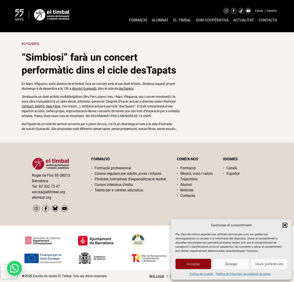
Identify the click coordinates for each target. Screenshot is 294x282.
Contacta (268, 20)
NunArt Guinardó (84, 88)
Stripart (28, 106)
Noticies (186, 190)
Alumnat (160, 20)
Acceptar (193, 264)
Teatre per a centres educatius (119, 190)
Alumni (186, 184)
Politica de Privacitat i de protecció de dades (243, 274)
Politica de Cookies (201, 274)
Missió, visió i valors (196, 173)
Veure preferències (269, 264)
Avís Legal (156, 276)
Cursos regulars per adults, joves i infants (128, 173)
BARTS (40, 106)
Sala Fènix (53, 106)
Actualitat (243, 20)
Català (259, 10)
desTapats (126, 88)
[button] (285, 225)
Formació (138, 20)
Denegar (231, 264)
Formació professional (113, 168)
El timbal (182, 20)
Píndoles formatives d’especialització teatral (130, 179)
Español (272, 10)
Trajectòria (189, 179)
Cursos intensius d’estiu (114, 184)
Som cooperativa (212, 20)
